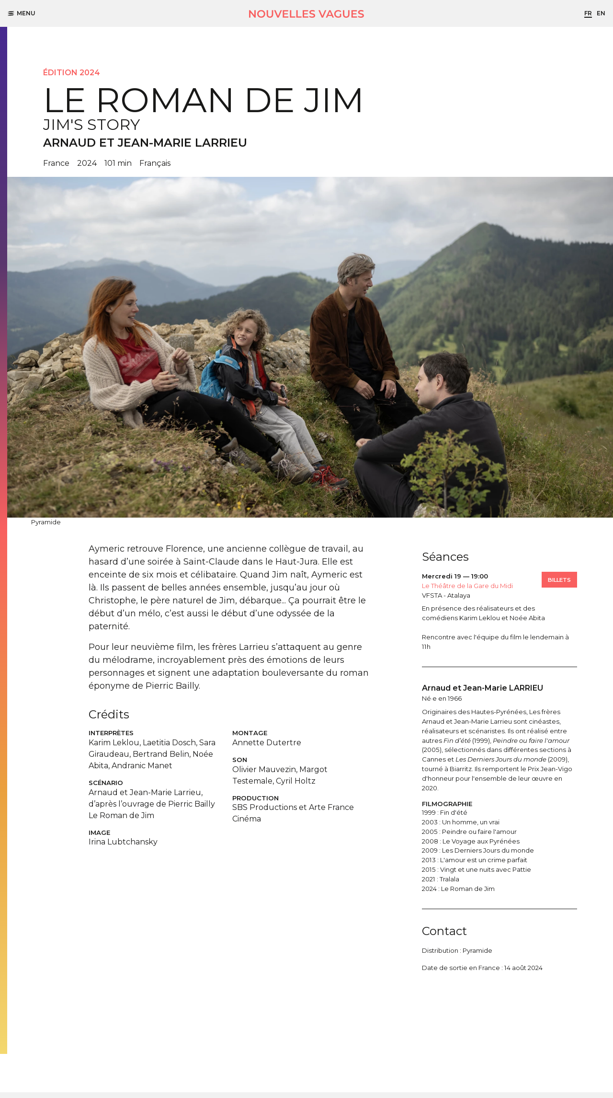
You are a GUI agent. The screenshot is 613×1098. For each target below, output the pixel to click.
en (601, 13)
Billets (559, 580)
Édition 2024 (71, 72)
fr (588, 13)
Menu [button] (21, 13)
